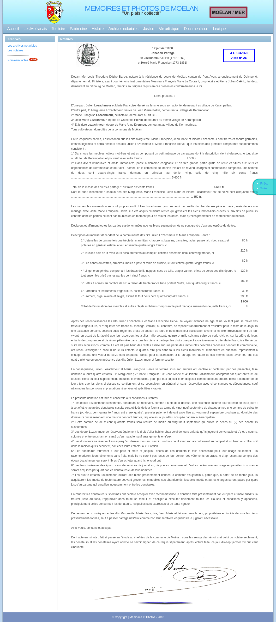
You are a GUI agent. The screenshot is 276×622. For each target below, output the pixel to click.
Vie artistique (169, 28)
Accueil (13, 28)
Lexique (219, 28)
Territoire (58, 28)
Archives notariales (123, 28)
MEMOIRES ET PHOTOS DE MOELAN (141, 8)
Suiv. (264, 188)
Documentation (196, 28)
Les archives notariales (22, 45)
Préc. (264, 183)
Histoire (98, 28)
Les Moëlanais (35, 28)
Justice (148, 28)
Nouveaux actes (17, 60)
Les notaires (15, 50)
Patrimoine (78, 28)
